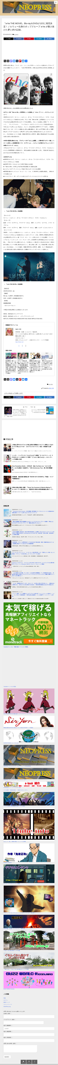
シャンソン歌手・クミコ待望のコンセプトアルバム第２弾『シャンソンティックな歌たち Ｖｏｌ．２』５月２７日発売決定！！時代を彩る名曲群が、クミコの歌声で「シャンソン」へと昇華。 (33, 595)
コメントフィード (8, 1004)
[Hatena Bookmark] (49, 39)
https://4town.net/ (19, 342)
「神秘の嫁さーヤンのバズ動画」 (21, 646)
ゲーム (27, 358)
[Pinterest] (29, 39)
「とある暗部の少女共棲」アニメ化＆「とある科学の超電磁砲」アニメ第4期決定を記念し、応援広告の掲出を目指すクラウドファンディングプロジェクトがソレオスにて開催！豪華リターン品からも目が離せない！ (33, 574)
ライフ (51, 358)
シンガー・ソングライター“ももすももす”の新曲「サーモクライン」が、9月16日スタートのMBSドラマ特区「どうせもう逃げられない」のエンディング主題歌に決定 (32, 457)
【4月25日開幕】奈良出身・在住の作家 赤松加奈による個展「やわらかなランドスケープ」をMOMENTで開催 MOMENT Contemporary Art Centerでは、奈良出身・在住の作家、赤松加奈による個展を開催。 (33, 533)
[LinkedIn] (39, 39)
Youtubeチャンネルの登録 (10, 686)
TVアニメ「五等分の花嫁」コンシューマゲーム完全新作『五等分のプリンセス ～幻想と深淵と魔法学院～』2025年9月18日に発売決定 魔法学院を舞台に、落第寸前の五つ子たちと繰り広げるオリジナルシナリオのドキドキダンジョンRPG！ (23, 367)
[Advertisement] (29, 50)
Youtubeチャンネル (8, 646)
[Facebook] (19, 39)
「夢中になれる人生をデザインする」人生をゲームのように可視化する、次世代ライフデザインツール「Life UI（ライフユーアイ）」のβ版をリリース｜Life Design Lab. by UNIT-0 (46, 365)
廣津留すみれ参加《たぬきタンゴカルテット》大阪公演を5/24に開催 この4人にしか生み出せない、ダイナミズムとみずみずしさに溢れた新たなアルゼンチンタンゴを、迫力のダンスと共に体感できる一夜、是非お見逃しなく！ (34, 366)
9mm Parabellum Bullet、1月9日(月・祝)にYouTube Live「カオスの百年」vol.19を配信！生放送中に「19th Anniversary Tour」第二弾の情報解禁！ (32, 468)
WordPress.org (7, 1006)
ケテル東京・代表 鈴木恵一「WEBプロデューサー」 (16, 790)
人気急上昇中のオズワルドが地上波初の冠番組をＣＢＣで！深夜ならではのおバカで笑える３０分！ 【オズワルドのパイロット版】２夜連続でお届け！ (32, 446)
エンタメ (16, 34)
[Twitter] (9, 39)
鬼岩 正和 (51, 388)
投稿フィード (7, 1002)
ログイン (6, 1000)
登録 (5, 998)
